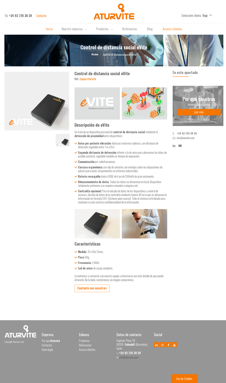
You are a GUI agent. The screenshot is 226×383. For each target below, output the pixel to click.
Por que (51, 341)
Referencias (130, 28)
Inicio (49, 28)
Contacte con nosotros (92, 288)
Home (95, 54)
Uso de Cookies (184, 378)
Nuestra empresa (74, 28)
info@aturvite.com (185, 138)
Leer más (199, 112)
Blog (150, 28)
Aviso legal (47, 349)
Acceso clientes (172, 28)
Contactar (47, 345)
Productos (104, 28)
